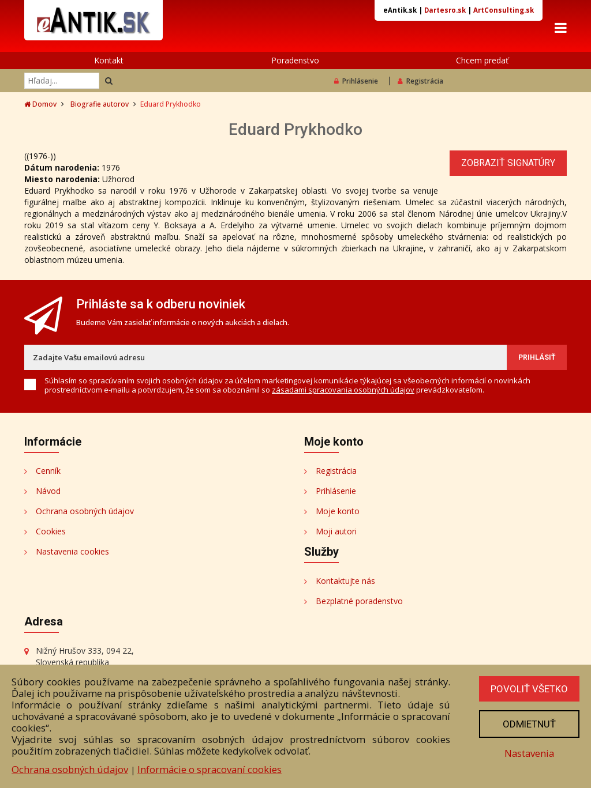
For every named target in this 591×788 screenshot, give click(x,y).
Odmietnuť (529, 724)
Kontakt (109, 60)
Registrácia (420, 81)
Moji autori (336, 531)
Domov (40, 104)
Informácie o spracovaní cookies (209, 769)
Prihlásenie (356, 81)
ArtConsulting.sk (503, 10)
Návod (48, 490)
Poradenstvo (295, 60)
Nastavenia (529, 753)
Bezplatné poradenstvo (359, 600)
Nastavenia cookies (72, 551)
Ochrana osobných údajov (85, 511)
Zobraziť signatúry (508, 162)
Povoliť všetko (529, 689)
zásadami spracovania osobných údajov (343, 389)
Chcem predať (482, 60)
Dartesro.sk (445, 10)
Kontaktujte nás (345, 580)
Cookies (51, 531)
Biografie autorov (99, 104)
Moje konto (338, 511)
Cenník (48, 470)
